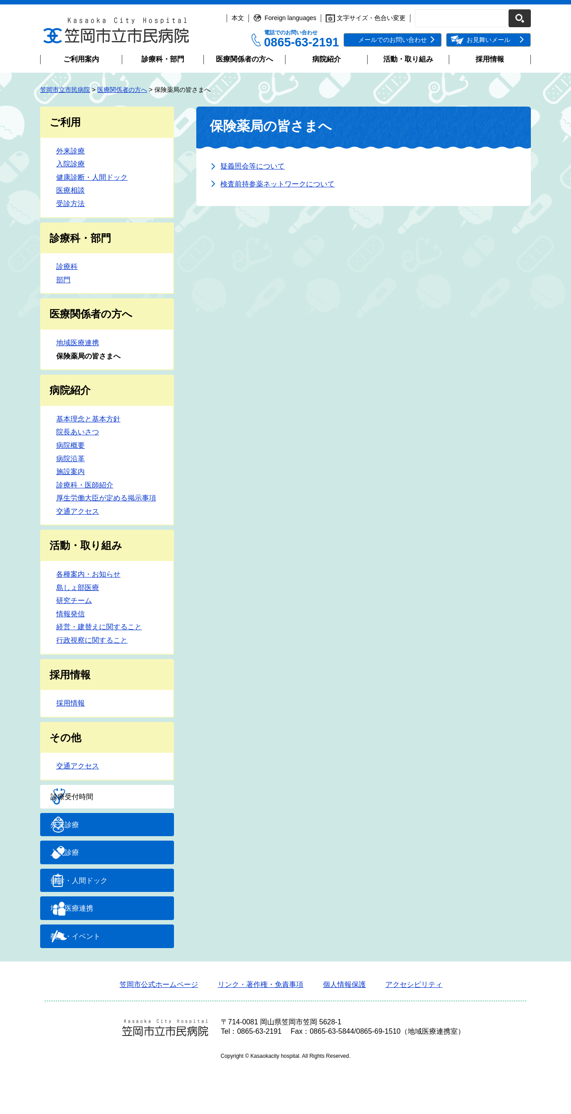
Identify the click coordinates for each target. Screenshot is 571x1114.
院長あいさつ (77, 432)
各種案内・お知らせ (88, 574)
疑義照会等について (252, 166)
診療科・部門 (162, 59)
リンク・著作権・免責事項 (260, 1032)
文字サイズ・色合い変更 (371, 17)
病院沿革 (70, 458)
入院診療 (70, 164)
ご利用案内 (81, 59)
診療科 (67, 266)
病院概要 (70, 445)
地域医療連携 (77, 343)
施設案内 (70, 471)
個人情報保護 (344, 1032)
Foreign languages (290, 17)
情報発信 (70, 614)
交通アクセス (77, 511)
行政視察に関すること (92, 640)
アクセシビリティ (414, 1032)
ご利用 (65, 122)
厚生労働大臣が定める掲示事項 (106, 498)
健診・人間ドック (99, 909)
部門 (63, 280)
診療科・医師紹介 (84, 485)
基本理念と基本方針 (88, 419)
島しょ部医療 (77, 587)
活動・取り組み (408, 59)
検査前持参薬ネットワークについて (277, 184)
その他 (65, 737)
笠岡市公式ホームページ (159, 1032)
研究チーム (74, 600)
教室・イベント (96, 981)
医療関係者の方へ (244, 59)
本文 (238, 17)
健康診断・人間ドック (92, 177)
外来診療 (70, 151)
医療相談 (70, 190)
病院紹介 (326, 59)
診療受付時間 (92, 801)
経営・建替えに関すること (99, 627)
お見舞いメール (488, 39)
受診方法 (70, 203)
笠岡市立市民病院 (65, 89)
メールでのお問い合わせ (392, 39)
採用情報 (490, 59)
